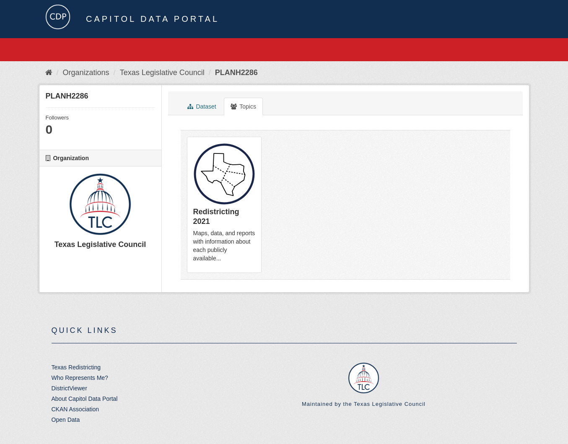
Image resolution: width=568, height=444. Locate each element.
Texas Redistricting (76, 367)
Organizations (86, 72)
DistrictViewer (69, 388)
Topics (243, 106)
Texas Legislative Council (162, 72)
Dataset (201, 106)
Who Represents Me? (80, 377)
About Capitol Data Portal (85, 398)
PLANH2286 (236, 72)
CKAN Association (75, 409)
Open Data (66, 419)
